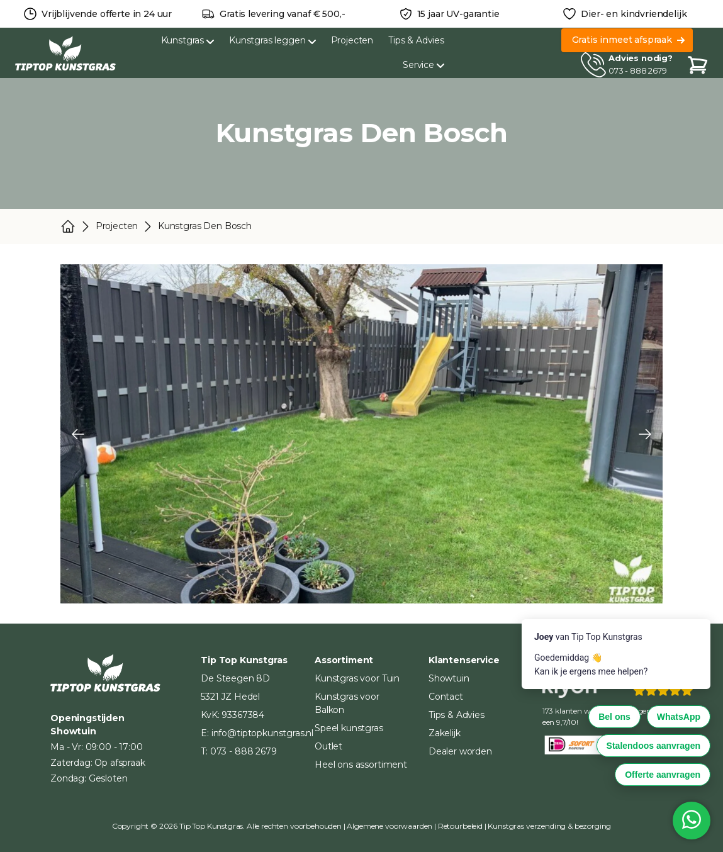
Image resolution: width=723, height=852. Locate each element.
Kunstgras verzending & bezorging (549, 826)
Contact (446, 696)
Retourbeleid (460, 826)
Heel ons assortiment (361, 764)
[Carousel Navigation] (361, 434)
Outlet (328, 746)
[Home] (65, 53)
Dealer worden (460, 751)
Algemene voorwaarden (389, 826)
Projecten (352, 40)
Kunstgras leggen (272, 40)
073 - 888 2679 (637, 70)
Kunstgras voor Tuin (357, 678)
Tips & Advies (416, 40)
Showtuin (449, 678)
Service (423, 64)
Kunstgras (188, 40)
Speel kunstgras (349, 728)
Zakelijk (445, 733)
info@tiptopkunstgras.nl (262, 733)
